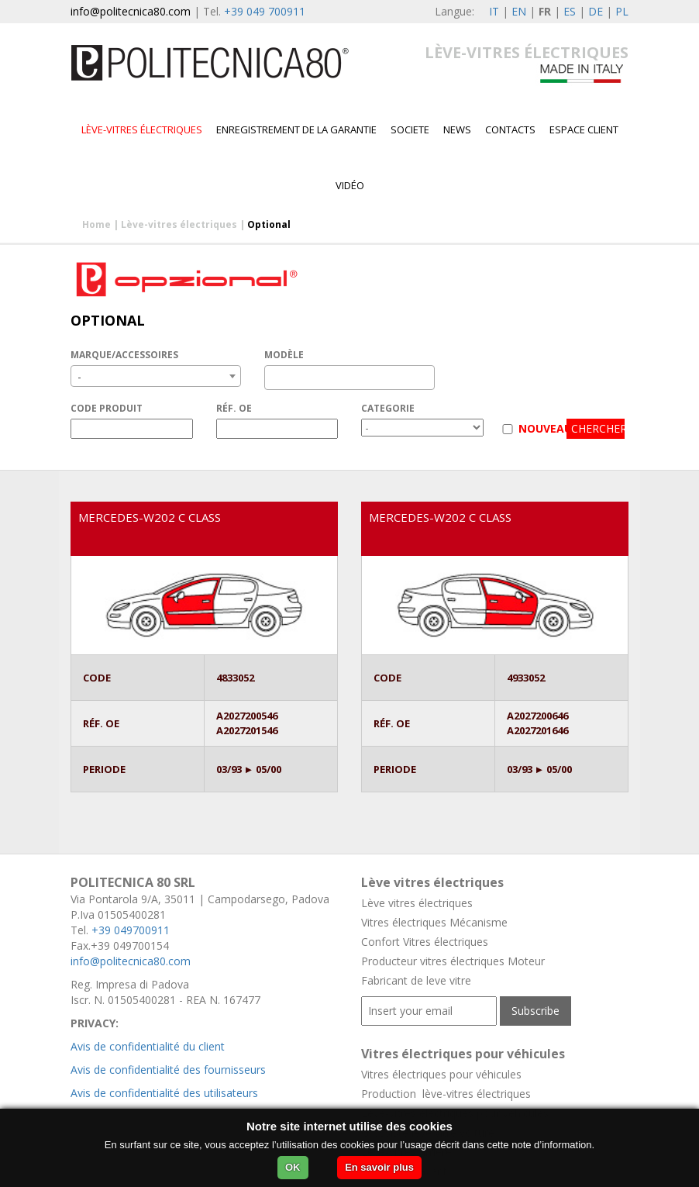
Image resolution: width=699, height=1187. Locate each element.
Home (96, 224)
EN (518, 11)
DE (595, 11)
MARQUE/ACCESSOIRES (124, 354)
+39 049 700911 (264, 11)
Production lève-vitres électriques (446, 1093)
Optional (269, 224)
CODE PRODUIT (107, 408)
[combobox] (156, 376)
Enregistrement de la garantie (296, 129)
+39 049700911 (130, 930)
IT (494, 11)
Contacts (510, 129)
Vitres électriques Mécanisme (434, 922)
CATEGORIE (388, 408)
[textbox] (273, 377)
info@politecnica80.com (131, 11)
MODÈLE (284, 354)
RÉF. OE (234, 408)
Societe (410, 129)
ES (569, 11)
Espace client (583, 129)
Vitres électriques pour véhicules (441, 1074)
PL (621, 11)
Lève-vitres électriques (141, 129)
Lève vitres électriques (417, 902)
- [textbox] (79, 376)
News (457, 129)
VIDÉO (350, 185)
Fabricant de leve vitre (416, 980)
